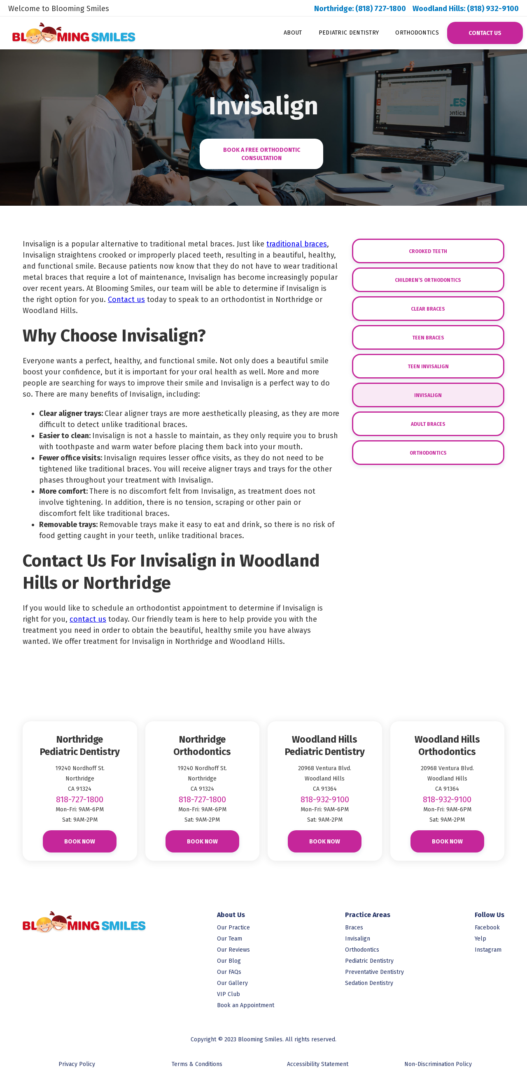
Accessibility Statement (317, 1064)
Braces (354, 927)
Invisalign (428, 395)
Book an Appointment (245, 1005)
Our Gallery (232, 983)
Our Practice (233, 927)
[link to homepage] (69, 32)
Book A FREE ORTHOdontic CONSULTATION (261, 154)
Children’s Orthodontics (428, 280)
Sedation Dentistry (369, 983)
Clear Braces (428, 309)
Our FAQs (229, 972)
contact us (88, 619)
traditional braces (296, 244)
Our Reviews (233, 949)
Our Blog (229, 960)
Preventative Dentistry (374, 972)
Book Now (79, 841)
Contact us (126, 299)
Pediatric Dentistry (349, 32)
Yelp (480, 938)
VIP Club (228, 994)
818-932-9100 (325, 799)
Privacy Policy (76, 1064)
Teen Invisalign (428, 366)
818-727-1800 (79, 799)
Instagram (488, 949)
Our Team (229, 938)
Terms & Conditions (197, 1064)
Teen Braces (428, 338)
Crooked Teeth (428, 251)
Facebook (487, 927)
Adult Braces (428, 424)
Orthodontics (417, 32)
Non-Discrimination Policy (438, 1064)
